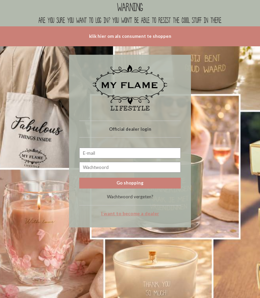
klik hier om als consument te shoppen (130, 36)
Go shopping (130, 182)
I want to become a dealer (130, 213)
